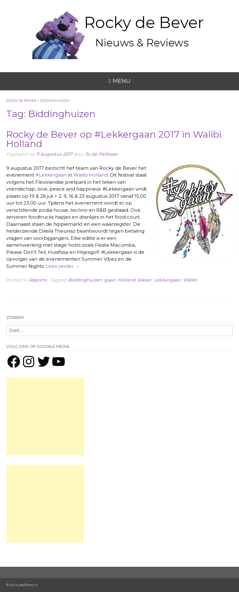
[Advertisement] (45, 416)
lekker (145, 280)
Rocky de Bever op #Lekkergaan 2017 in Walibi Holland (113, 139)
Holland (126, 280)
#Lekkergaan (51, 175)
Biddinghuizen (85, 280)
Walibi (190, 280)
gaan (109, 280)
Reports (38, 280)
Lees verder (63, 266)
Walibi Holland (90, 175)
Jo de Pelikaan (101, 154)
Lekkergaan (167, 280)
